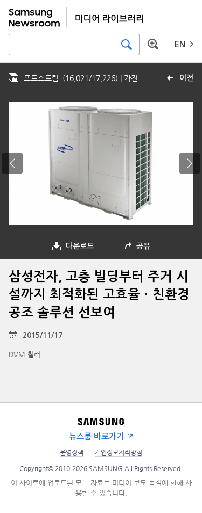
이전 (186, 78)
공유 (143, 246)
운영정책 (71, 452)
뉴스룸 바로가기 (96, 436)
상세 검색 (153, 44)
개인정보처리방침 (118, 452)
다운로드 (80, 246)
